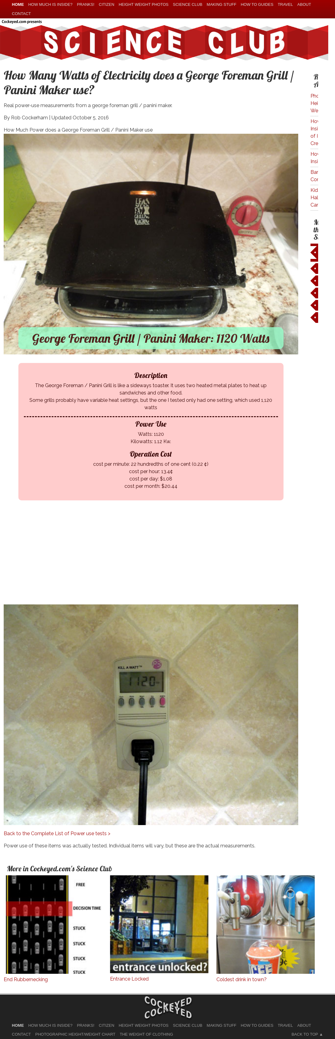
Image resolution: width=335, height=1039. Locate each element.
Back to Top (304, 1034)
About (304, 4)
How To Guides (257, 4)
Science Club (187, 4)
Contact (21, 13)
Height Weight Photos (144, 4)
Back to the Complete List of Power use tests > (57, 833)
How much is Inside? (50, 4)
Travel (285, 4)
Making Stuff (221, 4)
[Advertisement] (155, 561)
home (18, 4)
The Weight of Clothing (146, 1034)
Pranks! (85, 4)
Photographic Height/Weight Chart (75, 1034)
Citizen (106, 4)
